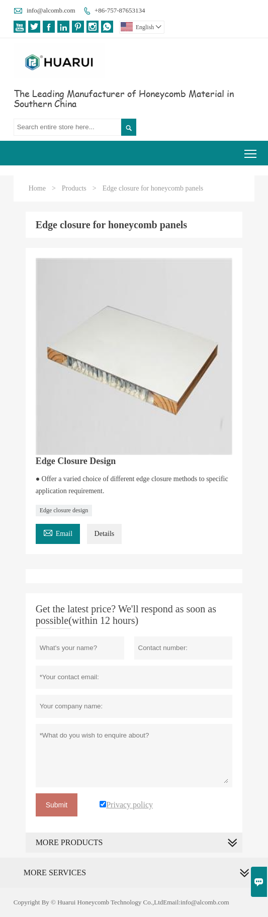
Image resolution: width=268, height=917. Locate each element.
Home (37, 188)
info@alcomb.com (51, 10)
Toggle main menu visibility (251, 150)
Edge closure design (64, 510)
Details (105, 533)
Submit (57, 805)
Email (57, 532)
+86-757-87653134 (120, 10)
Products (74, 188)
